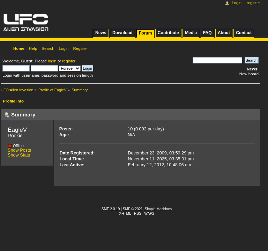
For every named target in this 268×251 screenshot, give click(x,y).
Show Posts (19, 150)
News (100, 32)
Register (253, 3)
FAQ (207, 32)
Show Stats (19, 155)
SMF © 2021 (133, 209)
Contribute (168, 32)
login (52, 61)
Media (191, 32)
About (224, 32)
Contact (244, 32)
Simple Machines (158, 209)
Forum (145, 33)
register (68, 61)
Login (236, 3)
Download (122, 32)
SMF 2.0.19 (111, 209)
